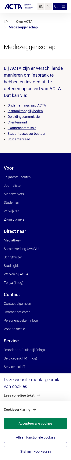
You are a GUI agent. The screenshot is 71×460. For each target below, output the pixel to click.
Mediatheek (12, 240)
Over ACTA (24, 22)
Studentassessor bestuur (26, 134)
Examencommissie (22, 128)
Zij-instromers (14, 219)
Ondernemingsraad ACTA (27, 105)
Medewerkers (14, 194)
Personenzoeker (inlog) (21, 320)
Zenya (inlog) (13, 283)
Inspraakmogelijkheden (25, 111)
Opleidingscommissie (24, 117)
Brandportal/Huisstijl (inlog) (24, 350)
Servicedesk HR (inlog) (20, 358)
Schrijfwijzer (13, 257)
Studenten (11, 202)
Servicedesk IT (14, 367)
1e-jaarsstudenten (17, 177)
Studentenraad (19, 139)
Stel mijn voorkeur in (35, 451)
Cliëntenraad (17, 122)
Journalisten (13, 185)
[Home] (6, 22)
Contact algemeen (17, 303)
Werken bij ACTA (16, 274)
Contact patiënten (17, 312)
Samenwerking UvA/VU (21, 249)
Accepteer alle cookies (35, 423)
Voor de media (14, 329)
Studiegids (12, 266)
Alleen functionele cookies (35, 437)
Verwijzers (11, 211)
